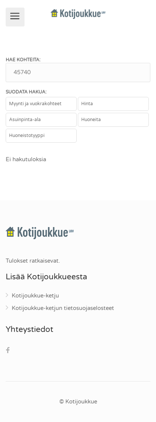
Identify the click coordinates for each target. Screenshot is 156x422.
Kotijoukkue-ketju (35, 295)
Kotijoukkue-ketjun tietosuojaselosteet (63, 308)
